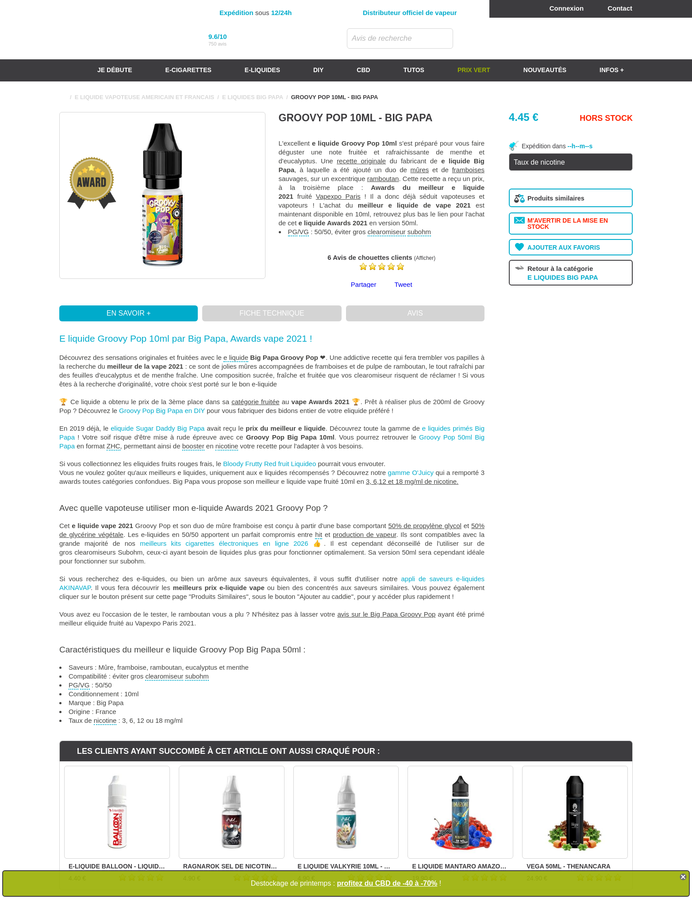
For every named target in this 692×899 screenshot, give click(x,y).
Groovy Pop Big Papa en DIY (162, 410)
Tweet (403, 284)
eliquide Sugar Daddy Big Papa (157, 428)
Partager (364, 284)
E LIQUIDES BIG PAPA (252, 97)
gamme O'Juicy (411, 472)
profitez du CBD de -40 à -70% (387, 883)
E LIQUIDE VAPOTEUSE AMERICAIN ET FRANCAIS (145, 97)
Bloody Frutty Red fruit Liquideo (269, 463)
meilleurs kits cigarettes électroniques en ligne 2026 (224, 543)
